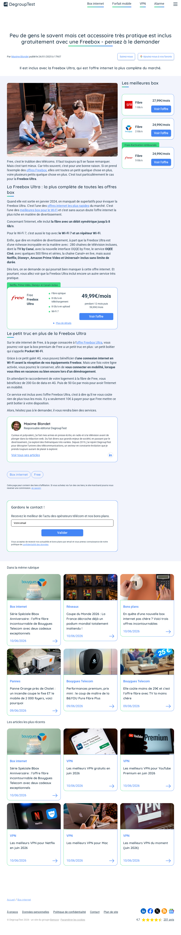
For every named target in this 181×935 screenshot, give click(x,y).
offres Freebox (36, 170)
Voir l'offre (161, 109)
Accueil (11, 899)
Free (37, 475)
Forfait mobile (121, 3)
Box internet (95, 3)
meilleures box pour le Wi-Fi (39, 210)
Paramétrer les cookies (73, 919)
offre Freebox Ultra (89, 342)
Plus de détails (63, 323)
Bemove (54, 919)
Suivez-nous (126, 56)
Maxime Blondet (20, 56)
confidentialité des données (35, 544)
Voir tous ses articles (25, 455)
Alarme (159, 3)
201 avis (169, 919)
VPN (143, 3)
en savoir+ (36, 488)
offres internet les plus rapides (68, 206)
